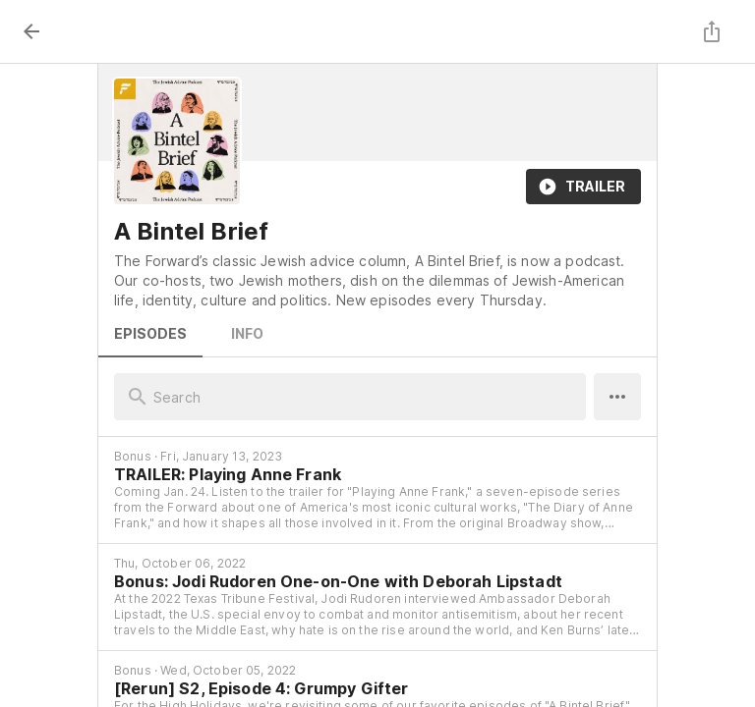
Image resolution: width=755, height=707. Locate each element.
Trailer (583, 186)
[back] (31, 31)
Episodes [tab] (150, 333)
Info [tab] (247, 333)
